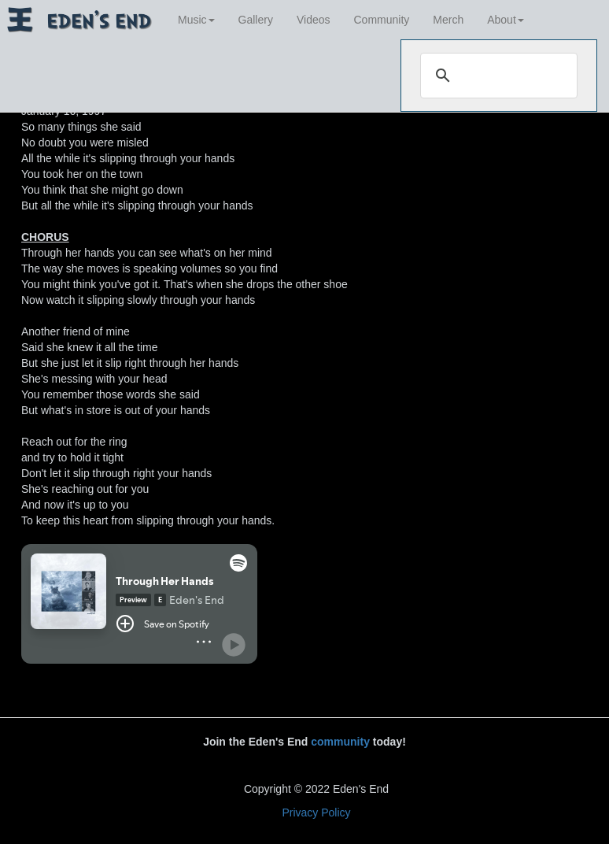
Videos (313, 19)
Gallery (255, 19)
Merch (448, 19)
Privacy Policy (316, 812)
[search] (496, 75)
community (340, 741)
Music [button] (196, 19)
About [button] (505, 19)
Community (382, 19)
